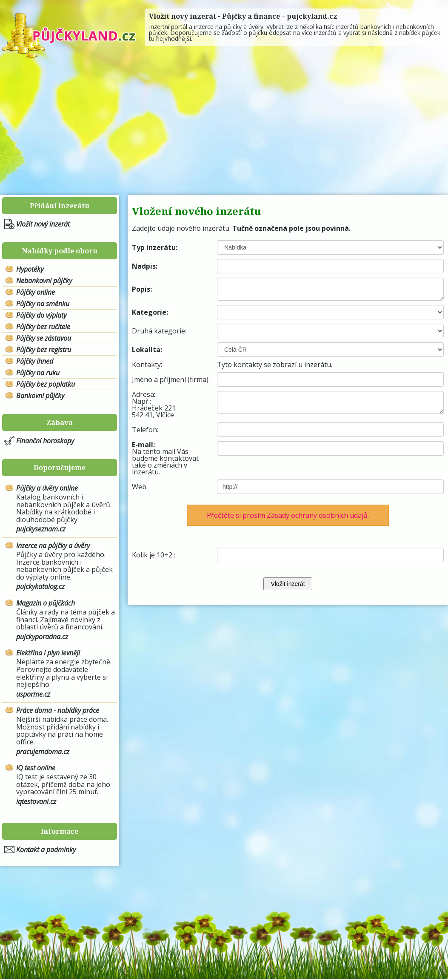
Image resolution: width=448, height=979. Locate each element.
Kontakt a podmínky (46, 849)
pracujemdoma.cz (42, 751)
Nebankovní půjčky (44, 280)
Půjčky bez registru (43, 349)
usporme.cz (33, 694)
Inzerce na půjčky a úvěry (53, 545)
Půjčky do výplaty (41, 315)
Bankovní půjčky (40, 395)
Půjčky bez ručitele (43, 326)
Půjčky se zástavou (43, 338)
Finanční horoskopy (45, 440)
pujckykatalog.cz (40, 586)
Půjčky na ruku (38, 372)
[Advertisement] (224, 127)
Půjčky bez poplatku (45, 384)
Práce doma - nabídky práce (57, 710)
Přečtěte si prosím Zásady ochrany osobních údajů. (288, 515)
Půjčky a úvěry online (47, 488)
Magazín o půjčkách (45, 603)
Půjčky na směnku (42, 303)
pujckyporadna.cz (42, 636)
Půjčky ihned (34, 361)
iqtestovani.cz (36, 801)
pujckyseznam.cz (41, 529)
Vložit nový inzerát (43, 224)
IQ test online (35, 767)
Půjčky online (35, 292)
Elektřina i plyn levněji (48, 652)
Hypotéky (29, 269)
